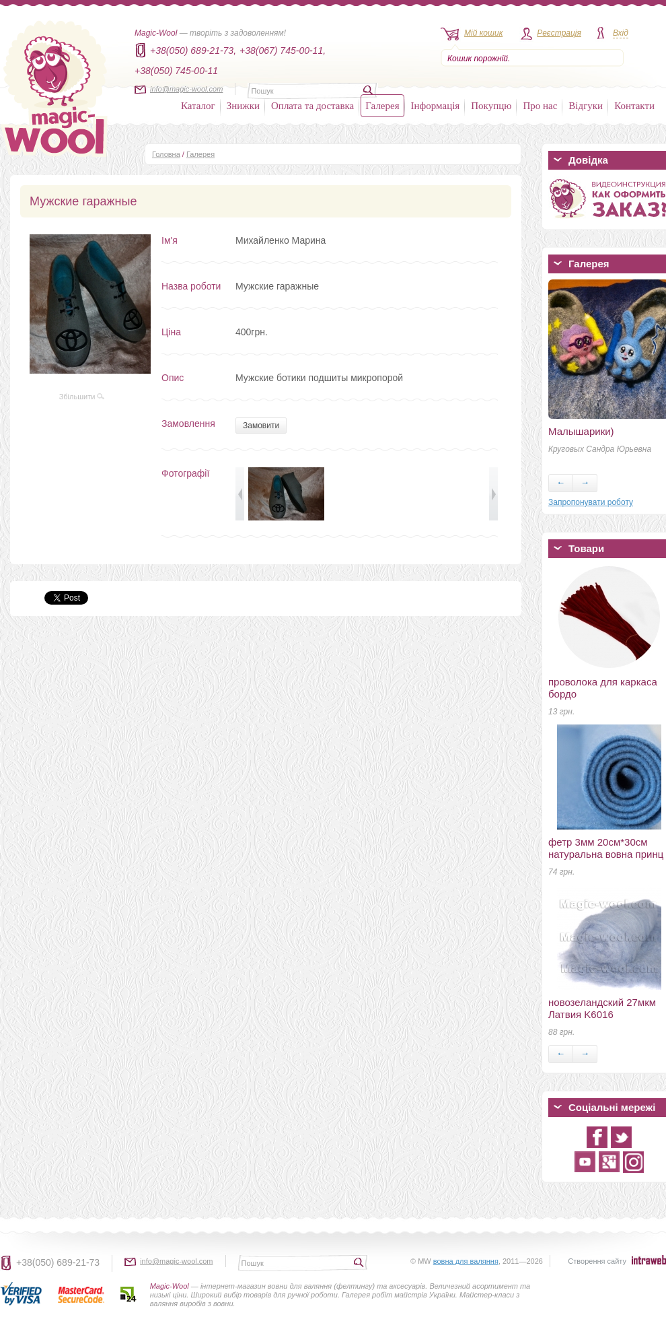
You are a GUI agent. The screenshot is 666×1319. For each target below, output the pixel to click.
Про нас (540, 105)
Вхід (620, 33)
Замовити (261, 425)
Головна (166, 154)
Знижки (243, 105)
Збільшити (82, 397)
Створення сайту (597, 1261)
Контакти (634, 105)
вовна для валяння (465, 1261)
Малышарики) (581, 431)
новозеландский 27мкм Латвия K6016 (602, 1008)
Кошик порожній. (478, 58)
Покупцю (491, 105)
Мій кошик (483, 33)
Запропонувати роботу (590, 502)
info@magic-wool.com (186, 89)
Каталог (198, 105)
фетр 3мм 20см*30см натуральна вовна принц (605, 848)
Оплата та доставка (312, 105)
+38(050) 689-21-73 (58, 1262)
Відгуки (585, 105)
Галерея (382, 105)
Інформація (435, 105)
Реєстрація (559, 33)
